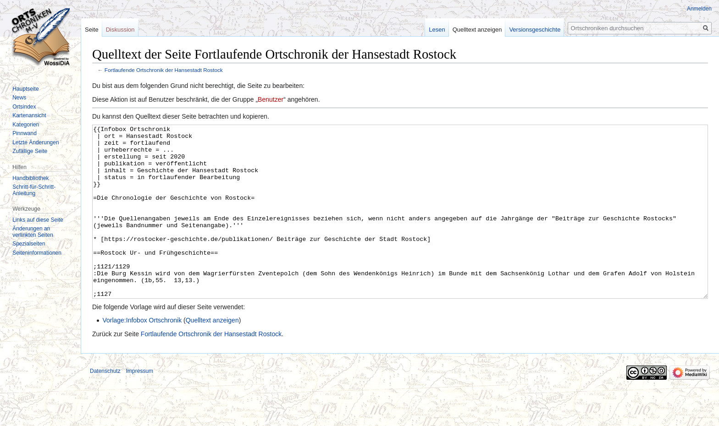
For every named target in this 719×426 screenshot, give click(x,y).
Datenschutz (105, 405)
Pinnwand (24, 133)
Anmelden (699, 8)
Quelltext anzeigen (212, 354)
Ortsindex (24, 107)
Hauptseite (25, 89)
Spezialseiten (28, 243)
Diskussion (120, 29)
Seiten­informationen (36, 253)
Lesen (437, 29)
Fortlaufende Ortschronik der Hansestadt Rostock (164, 70)
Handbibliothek (30, 178)
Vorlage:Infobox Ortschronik (142, 354)
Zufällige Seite (29, 151)
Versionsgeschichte (534, 29)
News (19, 97)
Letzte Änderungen (35, 142)
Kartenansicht (29, 115)
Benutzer (270, 99)
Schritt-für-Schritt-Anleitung (33, 190)
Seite (92, 29)
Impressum (139, 405)
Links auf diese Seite (37, 220)
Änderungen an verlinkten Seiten (32, 231)
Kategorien (25, 124)
